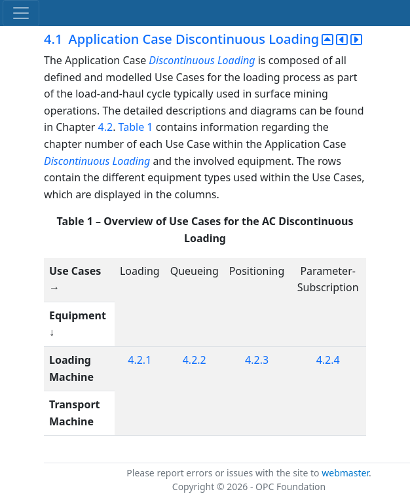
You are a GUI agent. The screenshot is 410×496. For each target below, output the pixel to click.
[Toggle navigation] (21, 13)
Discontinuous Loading (202, 60)
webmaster (345, 473)
